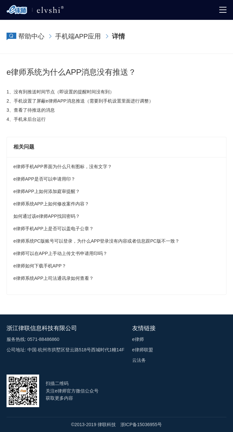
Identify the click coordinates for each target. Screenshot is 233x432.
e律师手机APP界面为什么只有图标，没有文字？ (62, 166)
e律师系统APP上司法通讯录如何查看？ (53, 278)
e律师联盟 (142, 349)
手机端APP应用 (78, 36)
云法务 (139, 360)
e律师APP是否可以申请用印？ (44, 179)
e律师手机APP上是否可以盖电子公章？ (53, 228)
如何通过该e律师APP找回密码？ (46, 216)
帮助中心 (31, 36)
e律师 (138, 339)
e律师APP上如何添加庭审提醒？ (46, 191)
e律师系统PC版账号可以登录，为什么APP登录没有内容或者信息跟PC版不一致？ (96, 241)
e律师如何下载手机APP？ (39, 265)
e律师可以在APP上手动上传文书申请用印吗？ (60, 253)
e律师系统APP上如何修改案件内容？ (51, 203)
